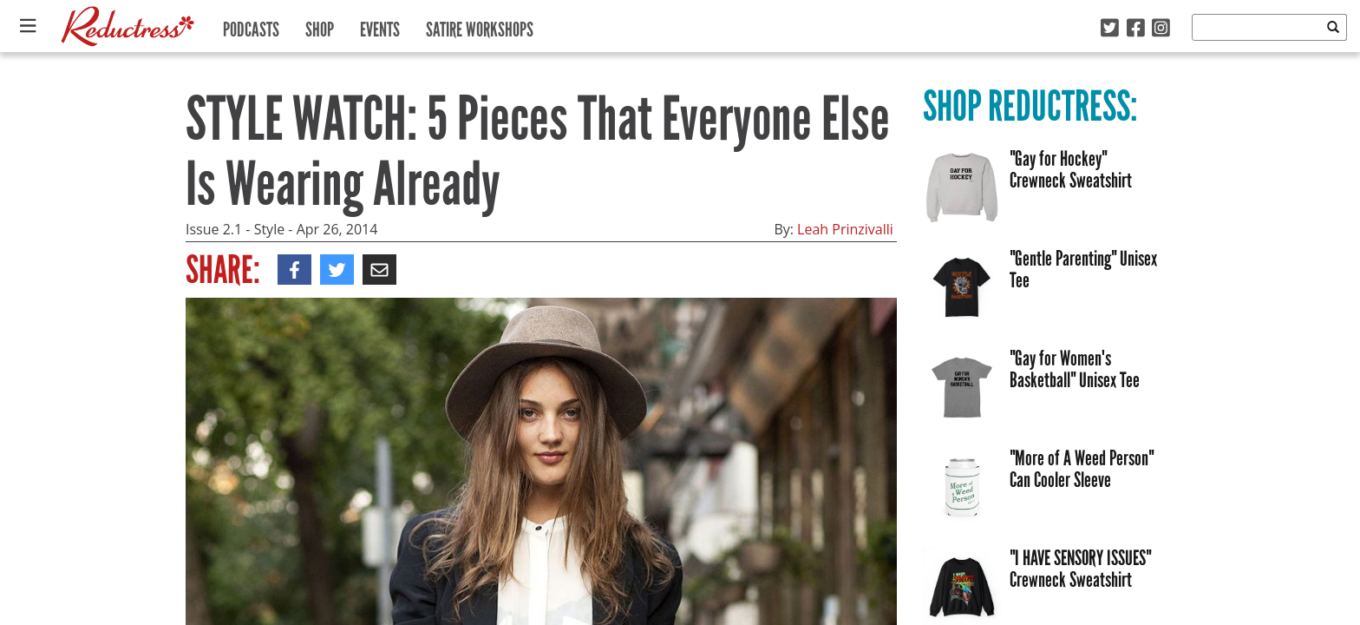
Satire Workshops (479, 25)
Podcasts (251, 25)
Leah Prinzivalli (845, 229)
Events (380, 25)
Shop (319, 25)
